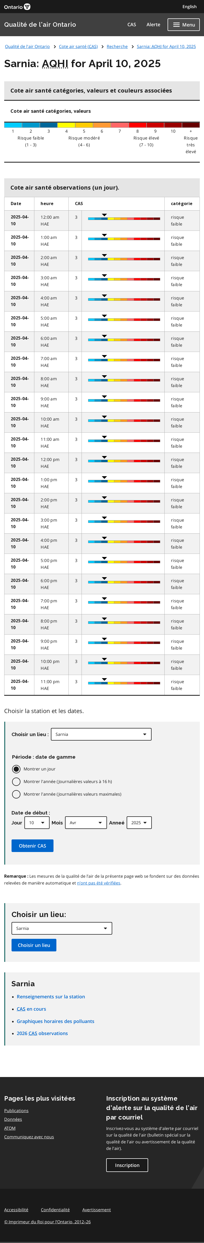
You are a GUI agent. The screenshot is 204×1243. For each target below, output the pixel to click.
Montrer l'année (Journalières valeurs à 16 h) (68, 781)
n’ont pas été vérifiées (98, 883)
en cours (31, 1009)
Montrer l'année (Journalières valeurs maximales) (72, 794)
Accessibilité (16, 1210)
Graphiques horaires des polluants (55, 1021)
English (189, 6)
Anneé (117, 823)
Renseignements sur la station (51, 996)
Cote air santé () (78, 46)
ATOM (9, 1128)
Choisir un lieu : (30, 734)
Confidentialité (55, 1210)
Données (13, 1119)
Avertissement (96, 1210)
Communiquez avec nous (29, 1137)
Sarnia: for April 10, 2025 (166, 46)
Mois (57, 823)
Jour (17, 823)
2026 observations (42, 1033)
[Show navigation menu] (184, 24)
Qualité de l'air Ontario (40, 24)
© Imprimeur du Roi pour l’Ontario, (47, 1222)
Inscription (127, 1165)
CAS (131, 24)
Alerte (153, 24)
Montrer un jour (40, 769)
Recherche (117, 46)
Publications (16, 1110)
